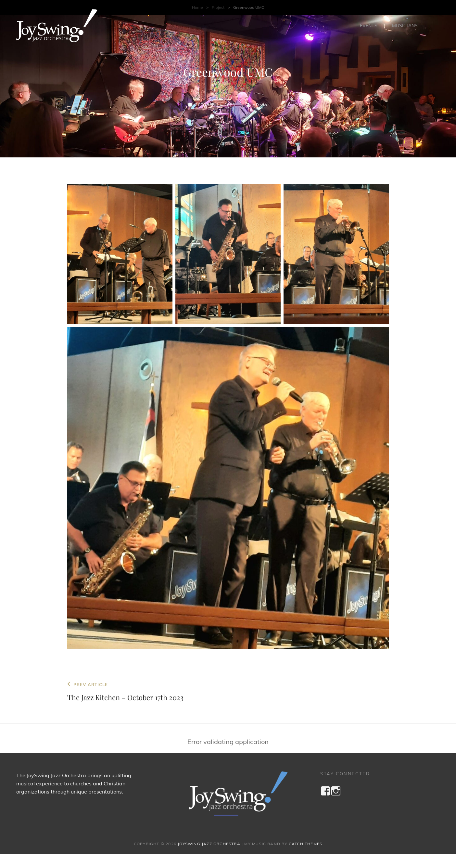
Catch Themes (305, 843)
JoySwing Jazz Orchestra (209, 843)
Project (218, 7)
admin (260, 104)
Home (197, 7)
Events (368, 26)
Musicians (405, 26)
